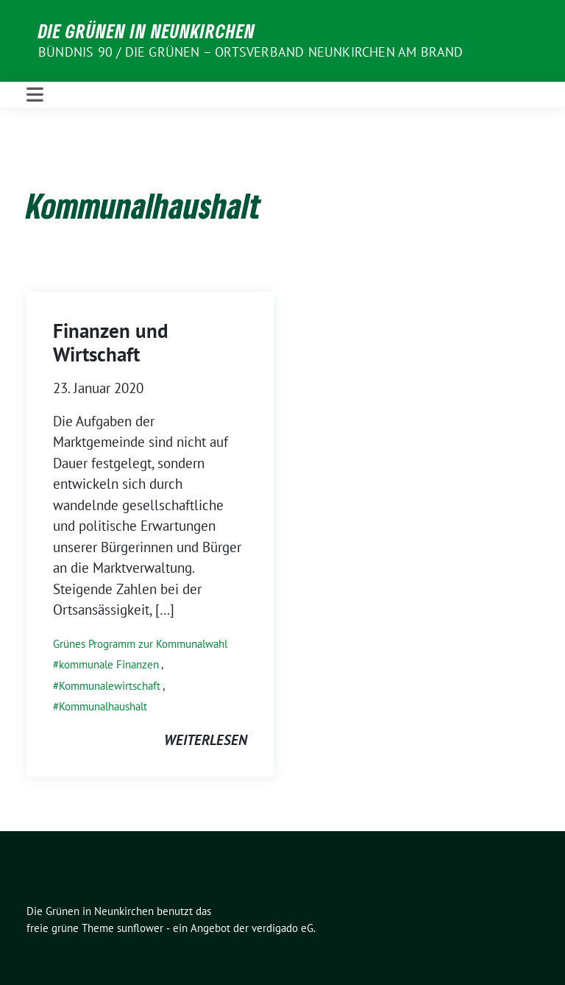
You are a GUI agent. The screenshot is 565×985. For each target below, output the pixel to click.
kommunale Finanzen (109, 664)
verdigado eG (282, 928)
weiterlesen (205, 740)
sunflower (140, 928)
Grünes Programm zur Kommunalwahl (140, 644)
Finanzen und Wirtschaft (110, 342)
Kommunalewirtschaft (109, 686)
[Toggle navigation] (35, 94)
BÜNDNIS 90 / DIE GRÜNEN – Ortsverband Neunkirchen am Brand (250, 51)
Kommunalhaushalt (103, 706)
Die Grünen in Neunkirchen (146, 31)
